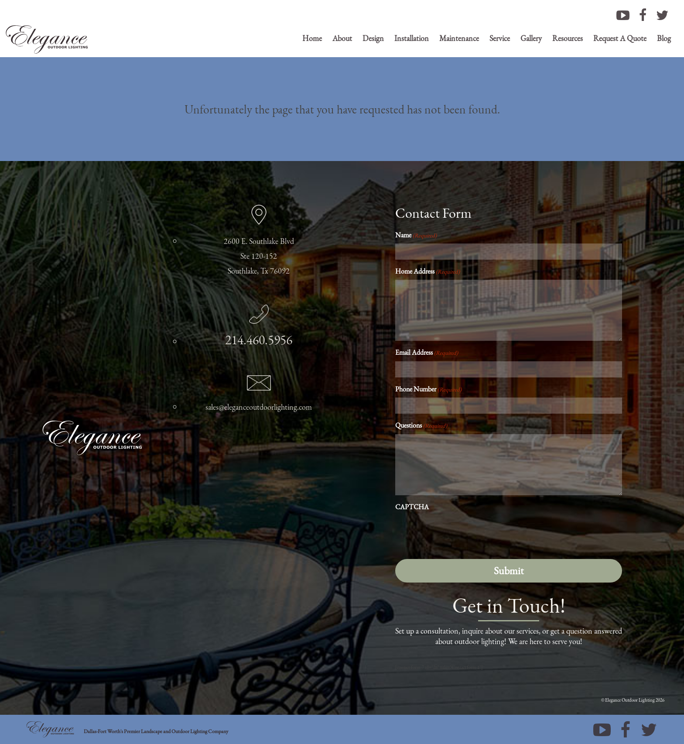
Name (416, 235)
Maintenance (459, 38)
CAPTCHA (412, 506)
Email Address (426, 352)
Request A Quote (619, 38)
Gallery (531, 38)
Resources (567, 38)
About (342, 38)
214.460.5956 (258, 339)
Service (499, 38)
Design (373, 38)
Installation (411, 38)
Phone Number (428, 389)
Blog (664, 38)
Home (312, 38)
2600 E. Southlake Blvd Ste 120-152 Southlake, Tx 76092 (259, 256)
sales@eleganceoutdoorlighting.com (258, 407)
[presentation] (461, 532)
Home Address (427, 271)
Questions (421, 425)
